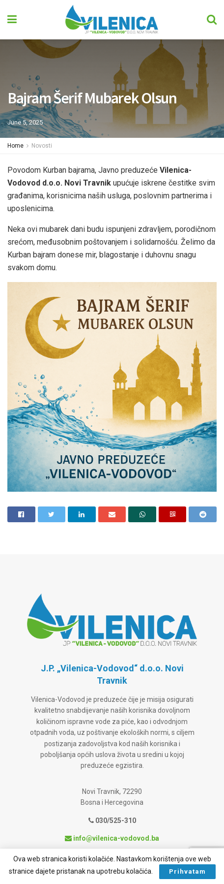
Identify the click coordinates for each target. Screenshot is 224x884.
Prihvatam (187, 871)
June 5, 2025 (25, 122)
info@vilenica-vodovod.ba (112, 838)
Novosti (41, 145)
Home (15, 145)
